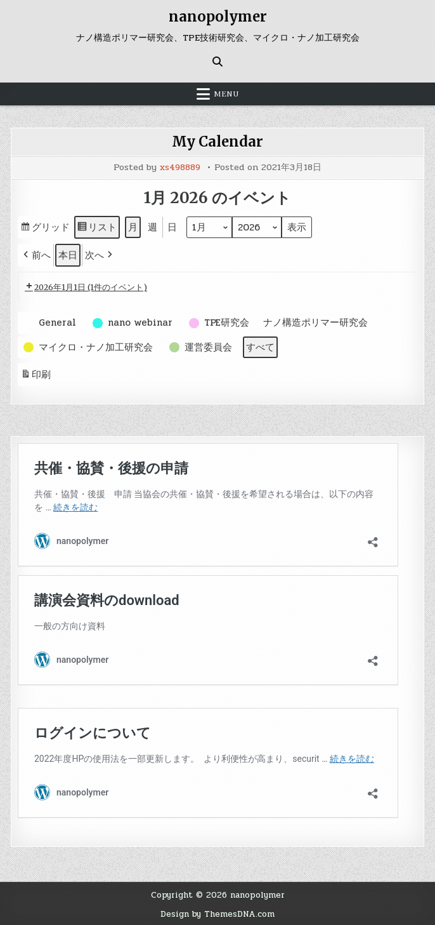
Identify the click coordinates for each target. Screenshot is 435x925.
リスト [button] (97, 227)
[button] (36, 254)
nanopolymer (218, 16)
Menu (226, 93)
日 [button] (172, 226)
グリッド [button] (45, 227)
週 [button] (152, 226)
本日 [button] (67, 254)
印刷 (35, 375)
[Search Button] (217, 61)
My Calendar (217, 141)
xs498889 (180, 166)
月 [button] (133, 226)
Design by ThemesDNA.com (217, 912)
